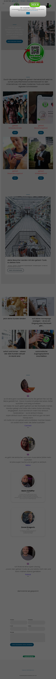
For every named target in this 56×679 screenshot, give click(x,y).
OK (28, 13)
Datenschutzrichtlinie (33, 10)
